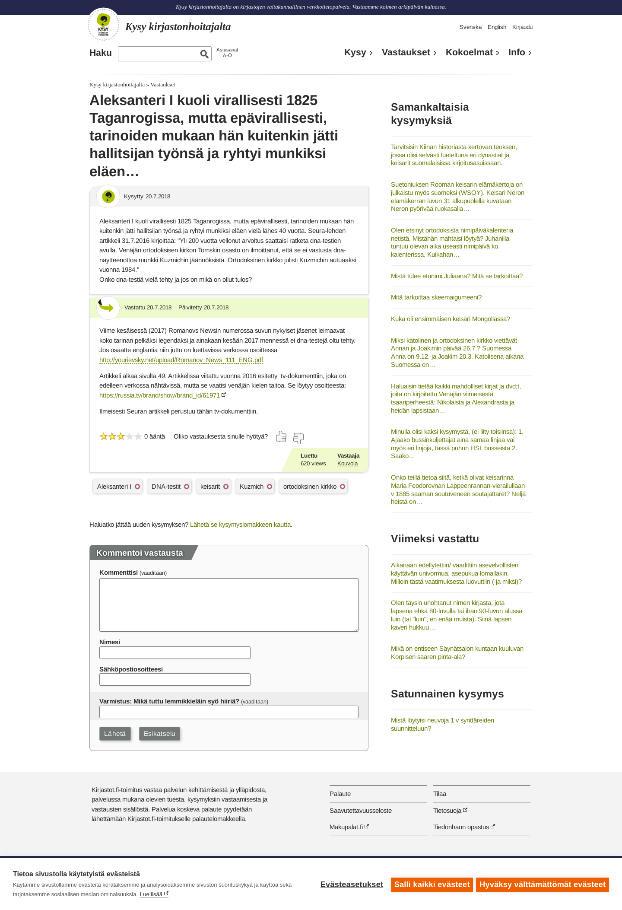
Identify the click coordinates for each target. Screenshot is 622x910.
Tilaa (439, 793)
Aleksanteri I (114, 486)
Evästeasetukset (350, 884)
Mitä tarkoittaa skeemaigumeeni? (436, 297)
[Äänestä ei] (298, 438)
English (497, 27)
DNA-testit (166, 486)
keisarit (210, 486)
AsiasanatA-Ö (227, 52)
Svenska (471, 27)
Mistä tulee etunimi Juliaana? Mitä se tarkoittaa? (457, 276)
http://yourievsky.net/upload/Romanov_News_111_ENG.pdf (181, 359)
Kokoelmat (469, 52)
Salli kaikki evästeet (431, 884)
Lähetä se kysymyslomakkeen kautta (240, 524)
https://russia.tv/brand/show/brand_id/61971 (159, 395)
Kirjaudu (522, 27)
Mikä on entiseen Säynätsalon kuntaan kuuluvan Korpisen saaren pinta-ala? (457, 652)
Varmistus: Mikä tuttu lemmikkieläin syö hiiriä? (169, 701)
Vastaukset (406, 52)
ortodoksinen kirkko (309, 486)
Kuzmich (251, 486)
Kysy (355, 52)
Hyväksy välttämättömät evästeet (542, 884)
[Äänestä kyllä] (281, 436)
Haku (100, 53)
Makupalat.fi (346, 826)
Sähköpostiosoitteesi (131, 669)
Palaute (340, 793)
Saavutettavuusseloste (361, 810)
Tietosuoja (447, 810)
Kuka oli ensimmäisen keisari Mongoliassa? (450, 318)
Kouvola (347, 463)
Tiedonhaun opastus (461, 826)
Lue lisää (151, 894)
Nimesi (109, 642)
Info (516, 52)
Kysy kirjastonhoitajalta (117, 84)
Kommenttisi (118, 572)
